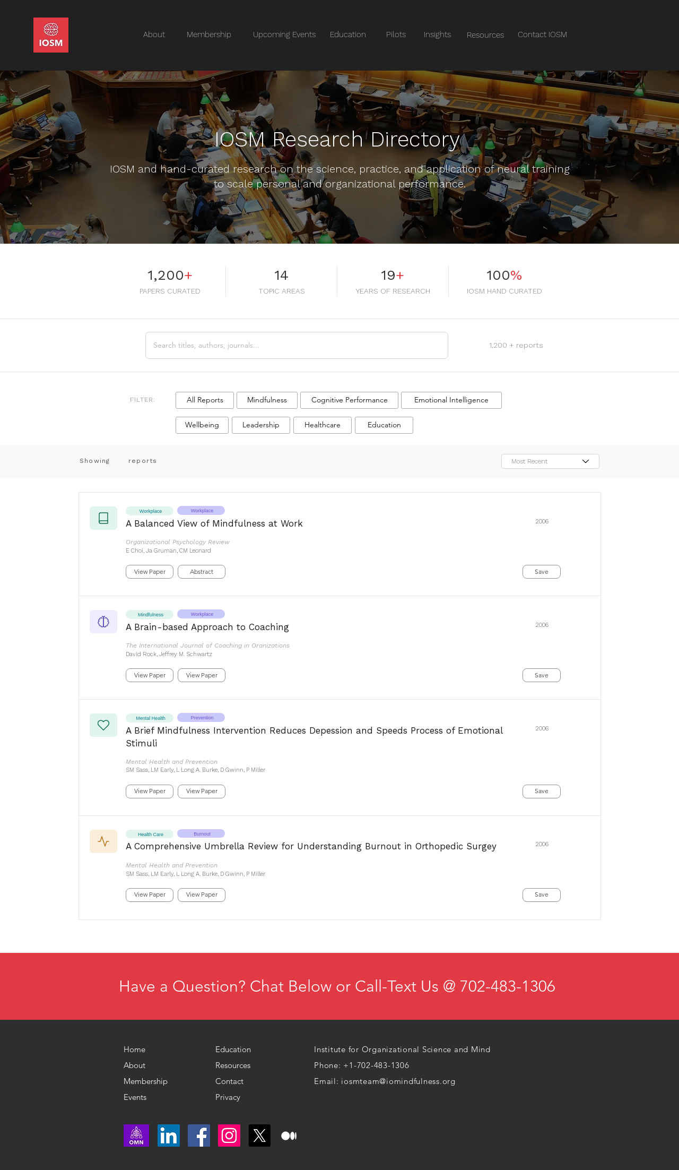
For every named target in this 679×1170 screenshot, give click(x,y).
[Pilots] (396, 35)
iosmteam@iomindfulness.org (398, 1081)
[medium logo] (289, 1135)
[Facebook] (199, 1135)
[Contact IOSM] (542, 35)
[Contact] (236, 1081)
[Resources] (485, 35)
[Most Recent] (550, 461)
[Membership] (149, 1081)
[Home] (139, 1049)
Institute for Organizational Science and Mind (402, 1049)
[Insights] (437, 35)
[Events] (155, 1097)
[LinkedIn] (169, 1135)
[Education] (348, 35)
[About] (141, 1065)
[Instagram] (229, 1135)
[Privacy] (232, 1097)
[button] (205, 400)
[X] (259, 1135)
